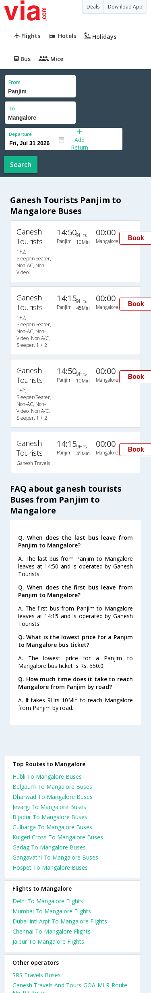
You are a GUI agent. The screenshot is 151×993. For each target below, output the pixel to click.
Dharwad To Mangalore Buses (52, 797)
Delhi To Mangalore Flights (47, 901)
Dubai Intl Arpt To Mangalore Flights (59, 921)
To (11, 108)
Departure (20, 134)
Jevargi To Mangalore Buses (49, 807)
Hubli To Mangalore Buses (47, 776)
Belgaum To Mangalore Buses (52, 786)
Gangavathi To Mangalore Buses (55, 857)
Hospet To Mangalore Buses (50, 867)
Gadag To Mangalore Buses (49, 847)
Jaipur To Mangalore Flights (48, 941)
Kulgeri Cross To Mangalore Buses (57, 837)
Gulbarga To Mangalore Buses (52, 827)
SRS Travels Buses (36, 975)
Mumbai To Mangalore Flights (51, 911)
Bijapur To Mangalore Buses (49, 817)
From (14, 82)
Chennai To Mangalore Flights (51, 931)
